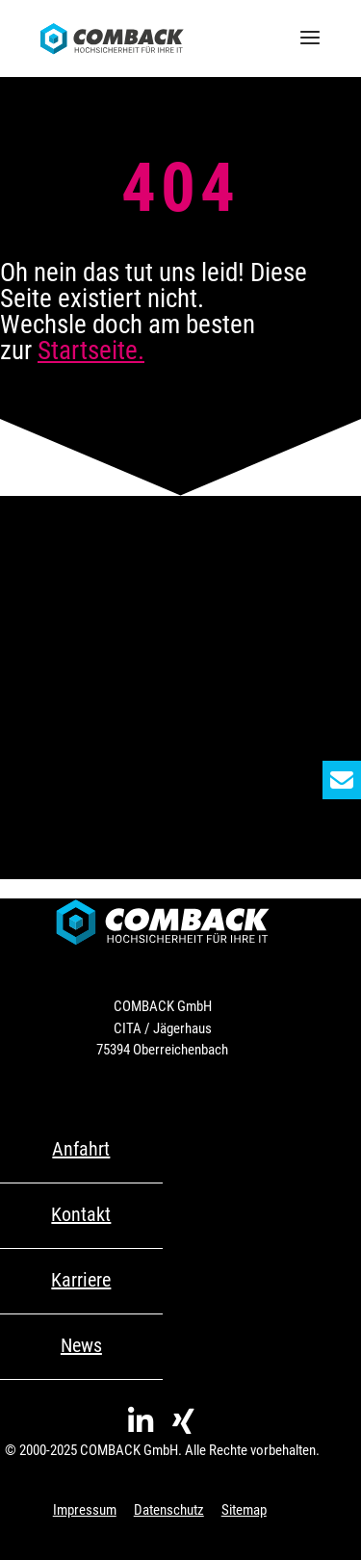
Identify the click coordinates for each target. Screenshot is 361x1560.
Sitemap (244, 1510)
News (81, 1345)
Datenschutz (169, 1510)
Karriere (81, 1279)
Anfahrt (81, 1148)
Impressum (84, 1510)
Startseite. (91, 350)
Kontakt (81, 1214)
